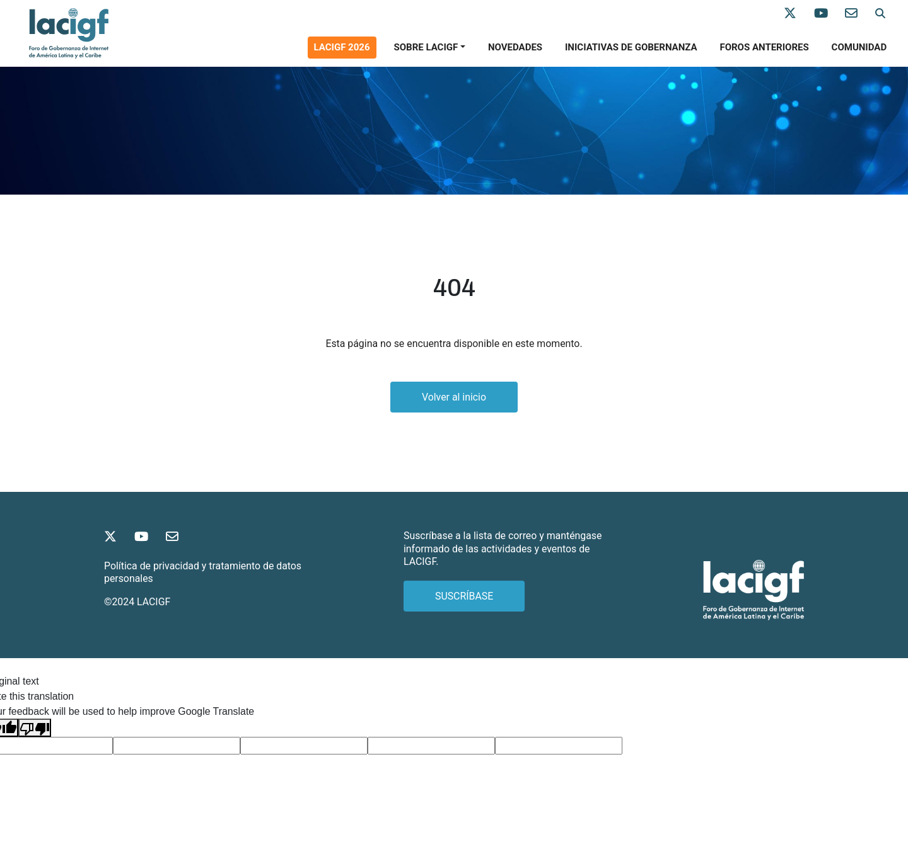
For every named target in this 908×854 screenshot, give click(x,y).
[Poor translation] (34, 728)
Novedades (515, 47)
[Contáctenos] (860, 14)
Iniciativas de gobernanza (631, 47)
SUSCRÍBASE (464, 596)
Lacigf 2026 (342, 47)
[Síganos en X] (799, 14)
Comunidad (859, 47)
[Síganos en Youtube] (830, 14)
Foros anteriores (763, 47)
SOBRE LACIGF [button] (425, 47)
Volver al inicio (454, 397)
